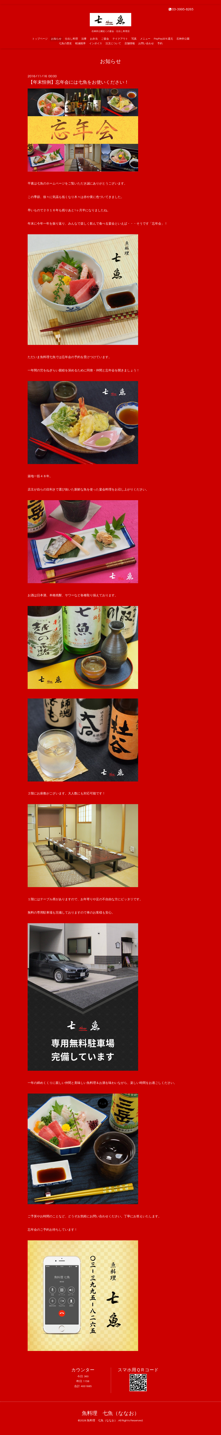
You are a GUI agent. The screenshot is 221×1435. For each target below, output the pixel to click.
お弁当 (94, 39)
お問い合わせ (146, 43)
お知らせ (56, 39)
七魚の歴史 (65, 43)
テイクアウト (120, 39)
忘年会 (66, 357)
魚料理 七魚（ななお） (110, 1413)
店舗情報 (129, 43)
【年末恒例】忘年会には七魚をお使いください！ (78, 82)
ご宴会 (105, 39)
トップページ (40, 39)
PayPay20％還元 (163, 39)
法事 (84, 39)
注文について (113, 43)
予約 (159, 43)
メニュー (145, 39)
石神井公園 (182, 39)
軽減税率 (80, 43)
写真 (134, 39)
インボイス (95, 43)
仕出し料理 (71, 39)
